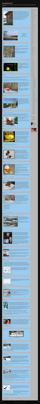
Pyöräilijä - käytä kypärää (7, 163)
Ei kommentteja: (11, 26)
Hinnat (32, 21)
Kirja (31, 27)
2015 (32, 69)
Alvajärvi (32, 38)
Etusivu (19, 397)
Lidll (31, 45)
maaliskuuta (33, 86)
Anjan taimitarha (5, 354)
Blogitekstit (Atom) (7, 399)
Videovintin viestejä (34, 119)
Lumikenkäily (33, 107)
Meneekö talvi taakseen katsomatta (8, 112)
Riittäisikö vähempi (6, 215)
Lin (31, 46)
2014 (32, 70)
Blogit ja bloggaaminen (6, 384)
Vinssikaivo (5, 342)
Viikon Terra (32, 26)
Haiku (31, 32)
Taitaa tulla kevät (5, 288)
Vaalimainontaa (34, 109)
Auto (31, 39)
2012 (32, 72)
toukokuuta (33, 84)
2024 (32, 61)
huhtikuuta (33, 85)
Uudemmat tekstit (6, 397)
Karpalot (4, 75)
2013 (32, 71)
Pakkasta (32, 50)
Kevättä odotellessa (6, 180)
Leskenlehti (5, 61)
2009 (32, 75)
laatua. (19, 280)
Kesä (31, 33)
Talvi (31, 20)
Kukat (31, 43)
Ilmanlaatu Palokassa (6, 277)
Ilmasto (32, 40)
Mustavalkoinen (32, 49)
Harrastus (32, 14)
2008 (32, 76)
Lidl (31, 44)
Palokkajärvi (5, 29)
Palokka (32, 13)
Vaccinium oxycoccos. (20, 90)
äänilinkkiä (20, 157)
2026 (32, 59)
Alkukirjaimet (32, 37)
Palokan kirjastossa (6, 260)
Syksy (31, 19)
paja (31, 56)
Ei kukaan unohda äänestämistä (34, 101)
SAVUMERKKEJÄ (7, 3)
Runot (31, 52)
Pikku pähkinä (32, 28)
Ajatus (31, 31)
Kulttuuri (32, 34)
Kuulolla (32, 12)
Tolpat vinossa (7, 228)
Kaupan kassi (5, 130)
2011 (32, 73)
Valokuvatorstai (32, 9)
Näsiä (4, 44)
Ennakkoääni (33, 108)
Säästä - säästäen (34, 99)
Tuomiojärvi (5, 148)
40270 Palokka (5, 368)
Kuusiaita (4, 97)
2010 (32, 74)
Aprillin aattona (5, 9)
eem (34, 122)
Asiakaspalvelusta (33, 25)
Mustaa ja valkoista (33, 15)
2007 (32, 77)
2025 (32, 60)
